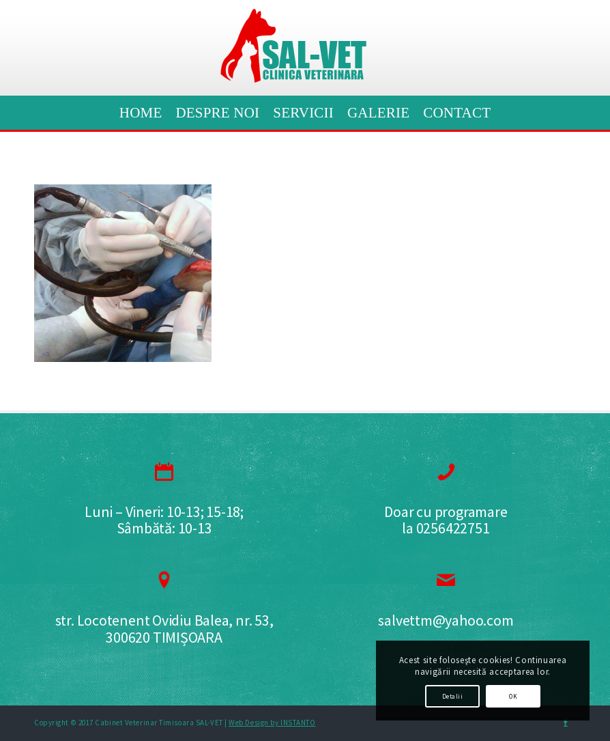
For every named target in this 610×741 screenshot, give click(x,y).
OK (513, 696)
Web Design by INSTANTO (272, 722)
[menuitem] (141, 113)
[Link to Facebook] (565, 722)
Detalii (452, 696)
